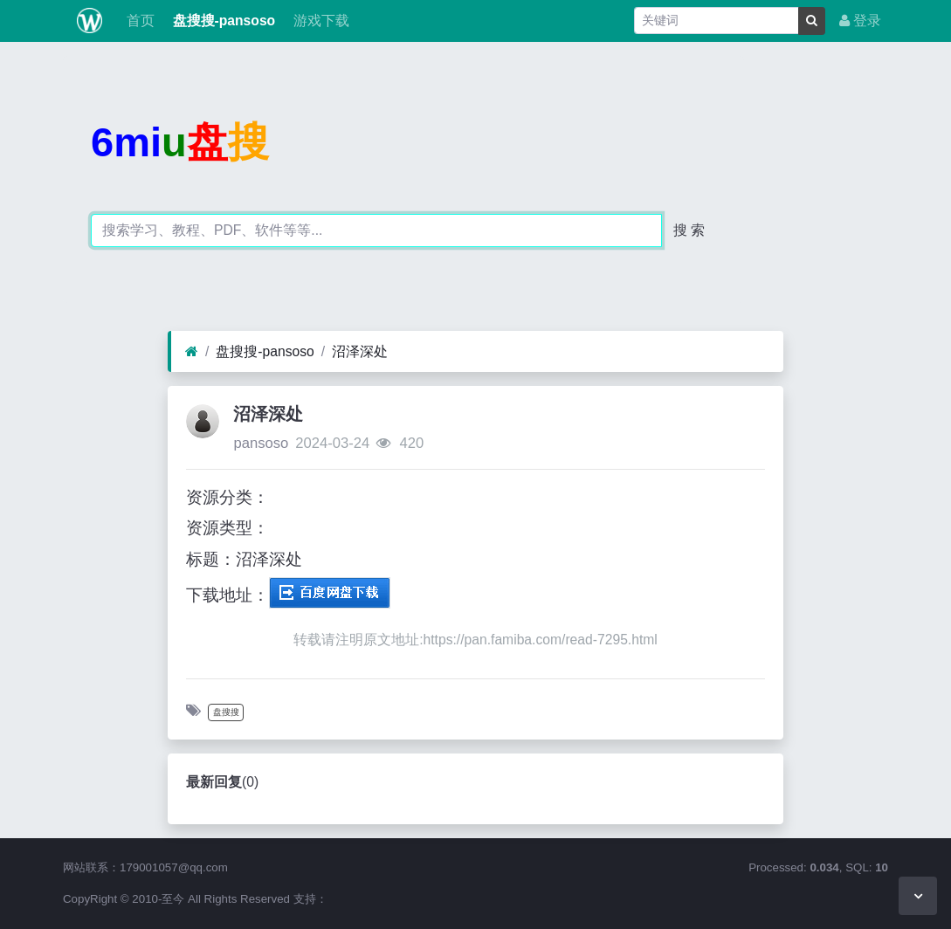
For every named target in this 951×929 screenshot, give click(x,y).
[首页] (191, 351)
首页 (139, 20)
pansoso (260, 443)
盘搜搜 (226, 712)
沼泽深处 (360, 351)
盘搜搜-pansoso (222, 20)
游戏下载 (318, 20)
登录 (860, 20)
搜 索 (689, 230)
